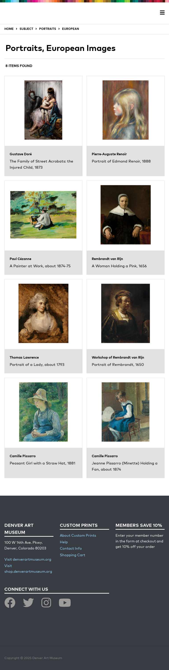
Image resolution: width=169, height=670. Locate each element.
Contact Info (71, 549)
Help (64, 542)
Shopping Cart (72, 555)
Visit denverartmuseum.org (27, 560)
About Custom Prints (78, 536)
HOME (9, 29)
